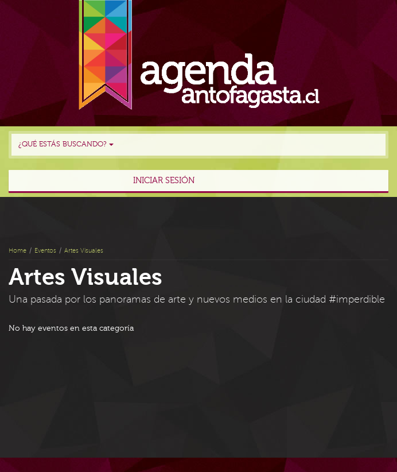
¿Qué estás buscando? (66, 144)
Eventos (45, 250)
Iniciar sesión (163, 180)
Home (17, 250)
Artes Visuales (83, 250)
